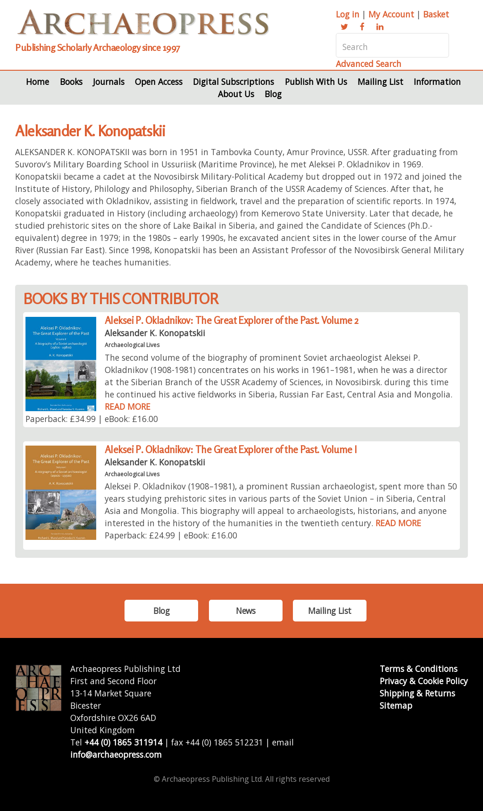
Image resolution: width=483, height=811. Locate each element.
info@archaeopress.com (116, 754)
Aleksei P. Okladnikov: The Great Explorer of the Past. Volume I (231, 449)
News (245, 610)
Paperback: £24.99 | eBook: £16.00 (171, 535)
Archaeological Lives (132, 345)
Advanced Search (368, 63)
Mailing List (380, 81)
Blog (273, 93)
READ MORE (127, 406)
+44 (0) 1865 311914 (123, 742)
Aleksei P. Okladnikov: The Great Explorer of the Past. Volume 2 (231, 320)
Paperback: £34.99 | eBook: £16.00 (91, 418)
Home (37, 81)
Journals (109, 81)
